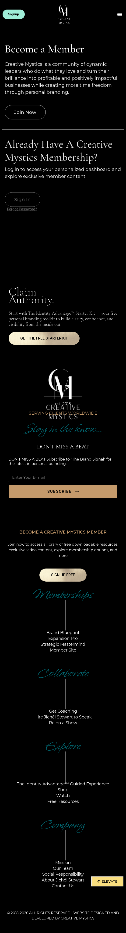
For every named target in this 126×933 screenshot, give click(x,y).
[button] (120, 14)
